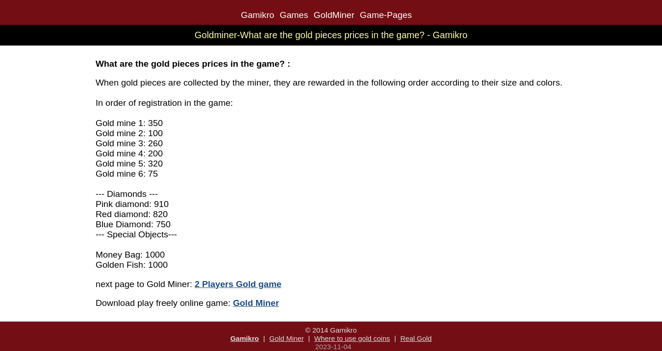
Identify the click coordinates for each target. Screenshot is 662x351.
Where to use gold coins (352, 338)
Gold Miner (286, 338)
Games (294, 15)
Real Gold (416, 338)
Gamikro (257, 15)
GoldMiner (334, 15)
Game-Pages (386, 15)
